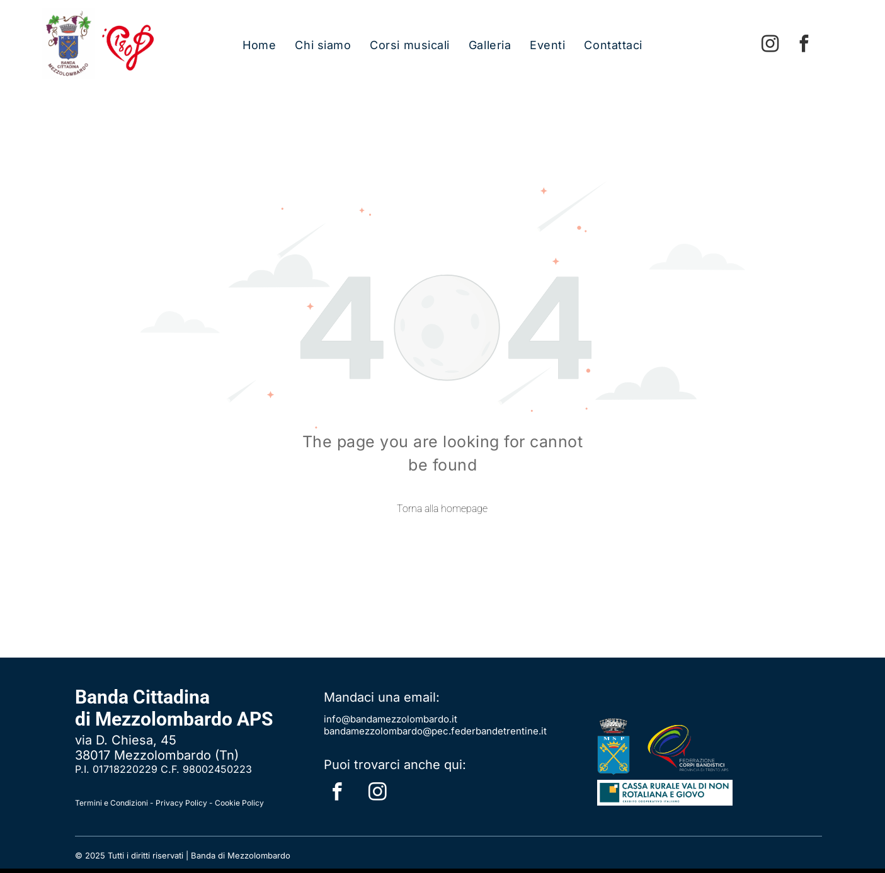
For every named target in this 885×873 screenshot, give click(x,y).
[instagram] (770, 45)
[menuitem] (259, 45)
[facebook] (804, 45)
